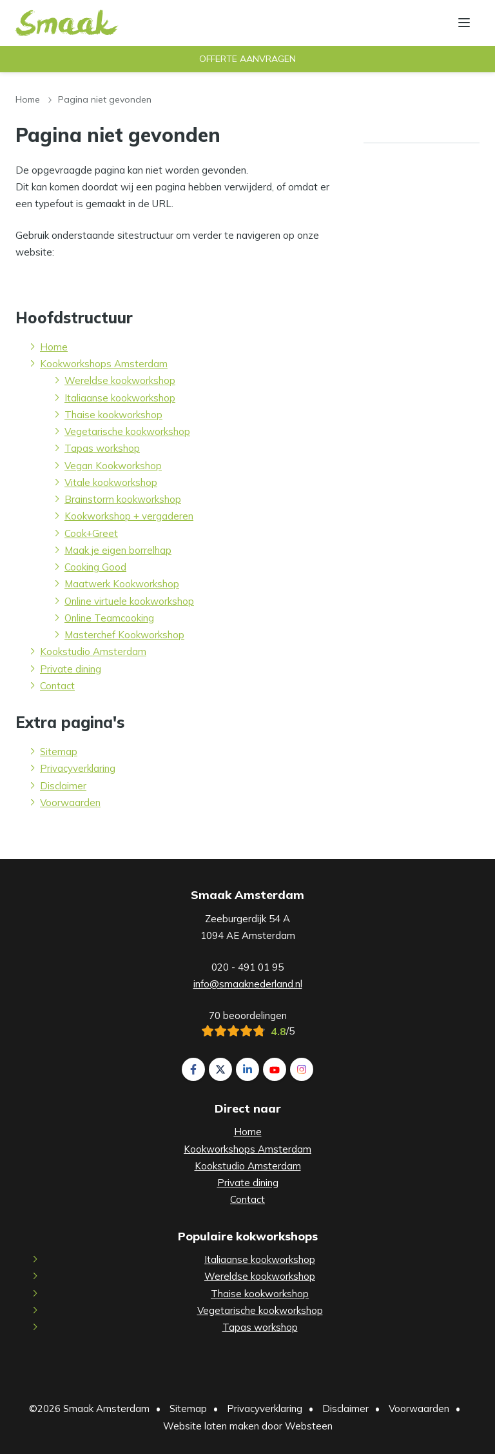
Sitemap (58, 751)
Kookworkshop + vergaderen (128, 516)
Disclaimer (63, 786)
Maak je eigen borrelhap (117, 550)
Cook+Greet (91, 533)
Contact (57, 686)
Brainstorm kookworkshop (122, 499)
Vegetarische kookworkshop (127, 431)
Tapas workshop (102, 448)
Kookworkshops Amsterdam (104, 364)
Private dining (70, 669)
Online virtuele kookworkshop (129, 601)
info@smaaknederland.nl (247, 984)
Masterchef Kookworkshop (124, 635)
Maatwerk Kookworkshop (121, 584)
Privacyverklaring (77, 768)
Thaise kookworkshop (113, 415)
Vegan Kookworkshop (113, 465)
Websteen (309, 1426)
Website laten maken (211, 1426)
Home (27, 99)
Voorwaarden (70, 802)
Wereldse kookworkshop (119, 380)
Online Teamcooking (109, 618)
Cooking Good (95, 567)
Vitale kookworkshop (110, 482)
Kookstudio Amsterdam (93, 651)
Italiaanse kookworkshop (119, 398)
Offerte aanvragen (247, 59)
